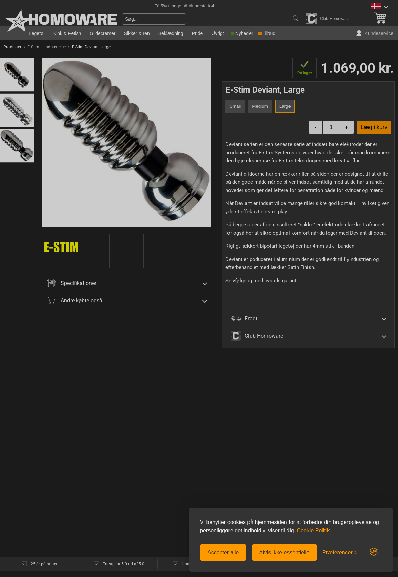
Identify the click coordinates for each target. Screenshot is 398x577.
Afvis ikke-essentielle (284, 552)
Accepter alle (223, 552)
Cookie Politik (313, 530)
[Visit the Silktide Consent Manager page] (373, 552)
